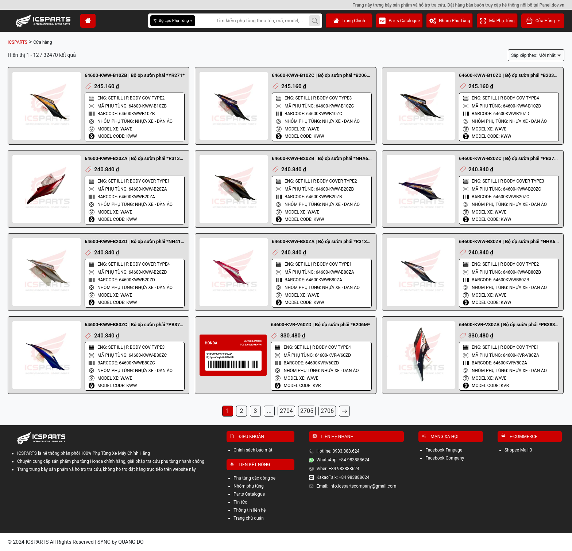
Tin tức (240, 502)
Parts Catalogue (399, 20)
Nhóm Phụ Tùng (449, 20)
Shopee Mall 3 (518, 450)
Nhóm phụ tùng (248, 486)
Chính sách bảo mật (252, 450)
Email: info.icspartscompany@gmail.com (356, 486)
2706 (327, 410)
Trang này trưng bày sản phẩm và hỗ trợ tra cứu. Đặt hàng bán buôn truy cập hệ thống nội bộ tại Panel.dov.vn (458, 5)
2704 (286, 410)
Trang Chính (349, 21)
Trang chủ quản (248, 518)
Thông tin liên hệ (249, 510)
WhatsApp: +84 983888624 (342, 459)
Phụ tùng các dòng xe (254, 478)
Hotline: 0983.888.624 (337, 451)
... (269, 410)
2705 (306, 410)
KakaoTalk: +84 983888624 (342, 477)
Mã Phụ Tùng (497, 20)
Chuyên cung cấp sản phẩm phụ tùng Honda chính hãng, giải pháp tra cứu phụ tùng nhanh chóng (110, 461)
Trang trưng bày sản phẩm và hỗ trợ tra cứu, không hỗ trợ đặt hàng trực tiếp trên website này (106, 469)
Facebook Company (444, 458)
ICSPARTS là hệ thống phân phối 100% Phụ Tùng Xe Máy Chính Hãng (83, 453)
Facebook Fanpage (443, 450)
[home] (88, 21)
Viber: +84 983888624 (337, 468)
